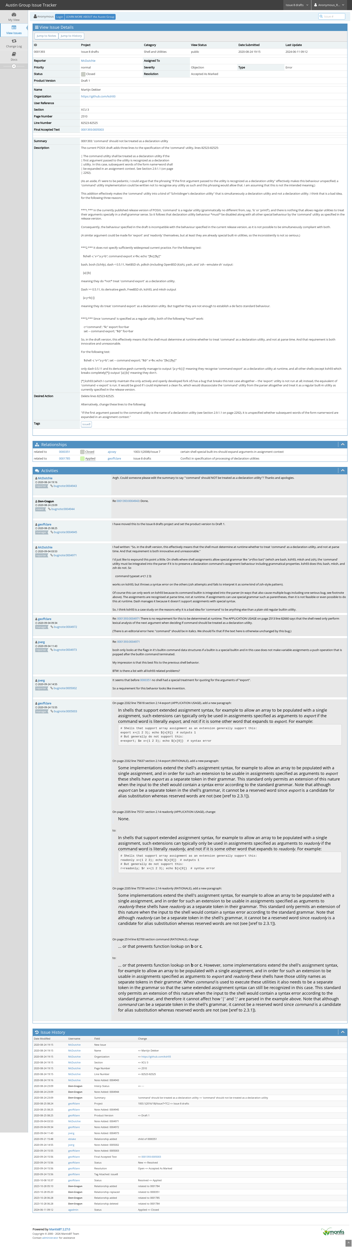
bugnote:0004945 (65, 532)
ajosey (112, 452)
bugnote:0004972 (65, 627)
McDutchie (88, 61)
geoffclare (114, 458)
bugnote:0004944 (63, 509)
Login (59, 17)
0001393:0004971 (128, 618)
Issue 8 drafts (297, 5)
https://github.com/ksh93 (98, 96)
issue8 (86, 424)
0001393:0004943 (128, 501)
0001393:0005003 (92, 130)
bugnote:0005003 (65, 711)
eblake (72, 1139)
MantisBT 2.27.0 (59, 1229)
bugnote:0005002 (65, 688)
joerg (41, 642)
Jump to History (71, 36)
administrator (50, 1237)
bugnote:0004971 (65, 555)
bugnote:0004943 (65, 486)
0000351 (64, 452)
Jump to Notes (46, 36)
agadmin (73, 1209)
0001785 (64, 458)
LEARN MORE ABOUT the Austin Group (90, 17)
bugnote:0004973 (65, 650)
